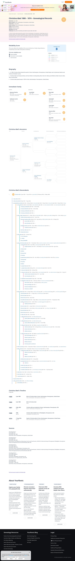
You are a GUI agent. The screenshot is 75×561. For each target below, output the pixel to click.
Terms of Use (53, 543)
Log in (62, 2)
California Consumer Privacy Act (58, 538)
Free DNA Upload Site (32, 540)
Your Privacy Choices (56, 540)
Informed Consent (55, 545)
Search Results (20, 13)
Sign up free (68, 2)
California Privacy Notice (56, 547)
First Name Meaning (8, 540)
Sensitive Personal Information (57, 550)
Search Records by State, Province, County (13, 544)
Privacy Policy (54, 536)
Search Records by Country (10, 542)
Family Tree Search (12, 13)
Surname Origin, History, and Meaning (12, 538)
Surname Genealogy (8, 548)
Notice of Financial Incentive (57, 552)
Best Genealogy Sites (31, 536)
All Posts (29, 542)
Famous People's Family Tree (33, 538)
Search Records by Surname (10, 546)
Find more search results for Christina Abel (17, 39)
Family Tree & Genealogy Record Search (12, 536)
